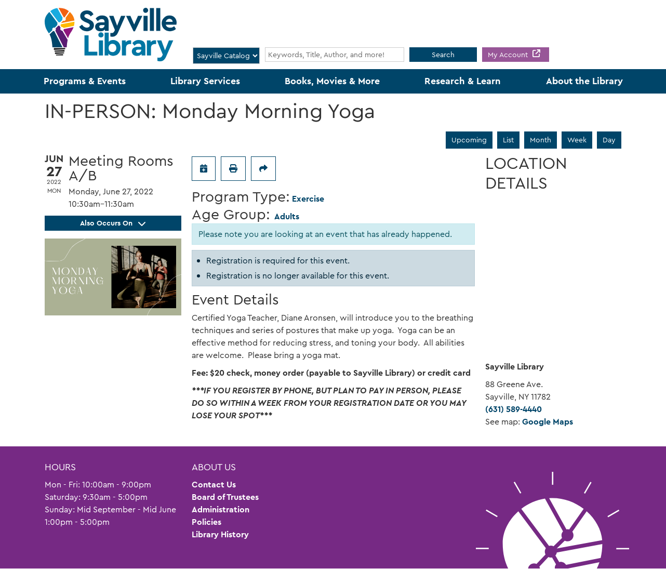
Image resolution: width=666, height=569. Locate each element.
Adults (286, 216)
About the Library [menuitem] (584, 81)
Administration (220, 509)
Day (609, 140)
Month (540, 140)
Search (443, 54)
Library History (220, 534)
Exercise (308, 199)
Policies (206, 522)
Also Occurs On (112, 223)
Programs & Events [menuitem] (85, 81)
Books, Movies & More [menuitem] (332, 81)
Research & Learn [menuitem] (462, 81)
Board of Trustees (225, 497)
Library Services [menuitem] (205, 81)
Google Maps (547, 422)
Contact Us (214, 485)
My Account (509, 54)
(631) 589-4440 (513, 409)
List (508, 140)
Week (577, 140)
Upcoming (469, 140)
